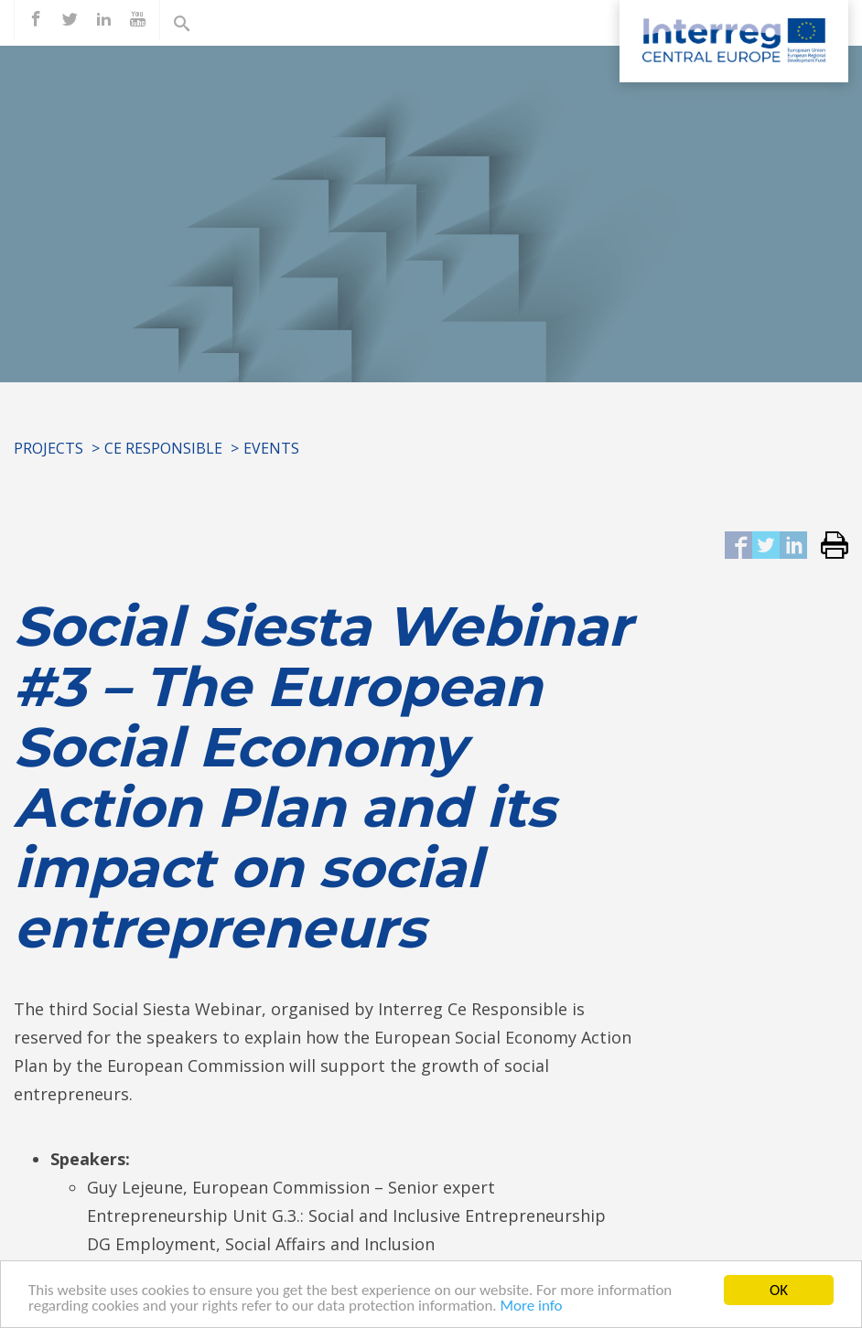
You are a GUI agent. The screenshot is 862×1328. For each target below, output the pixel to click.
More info (532, 1305)
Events (271, 448)
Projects (48, 448)
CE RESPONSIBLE (163, 448)
